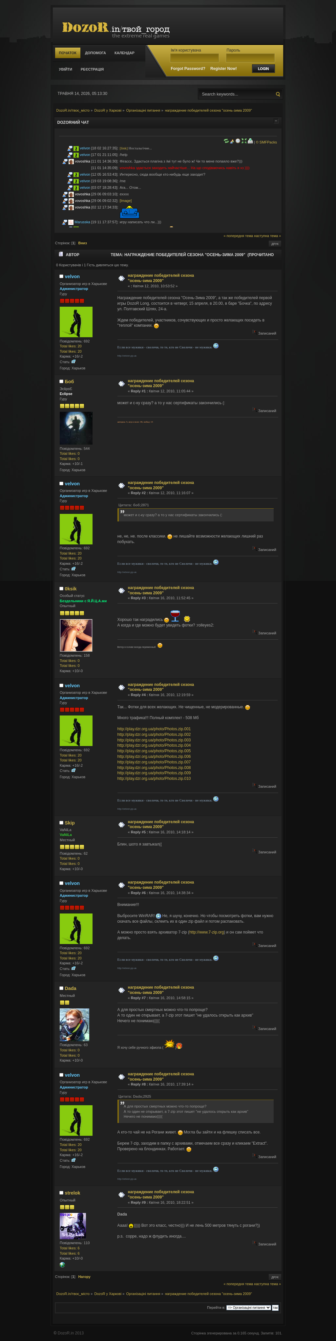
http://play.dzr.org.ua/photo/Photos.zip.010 (154, 778)
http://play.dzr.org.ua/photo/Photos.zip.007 (154, 762)
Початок (67, 53)
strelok (72, 1193)
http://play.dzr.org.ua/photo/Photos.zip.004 (154, 745)
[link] (124, 148)
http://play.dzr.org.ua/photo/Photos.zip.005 (154, 751)
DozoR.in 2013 (71, 1333)
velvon (85, 148)
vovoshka (82, 161)
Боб (69, 381)
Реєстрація (92, 69)
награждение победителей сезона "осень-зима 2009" (161, 278)
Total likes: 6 (70, 1248)
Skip (69, 822)
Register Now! (223, 68)
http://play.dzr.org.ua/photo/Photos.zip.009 (154, 773)
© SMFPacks (266, 142)
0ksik (70, 588)
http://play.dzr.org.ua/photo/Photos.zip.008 (154, 767)
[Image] (126, 201)
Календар (125, 53)
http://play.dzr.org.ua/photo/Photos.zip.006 (154, 756)
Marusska (82, 222)
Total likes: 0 (70, 453)
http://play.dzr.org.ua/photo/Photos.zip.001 (154, 729)
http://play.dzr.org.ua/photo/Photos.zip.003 (154, 740)
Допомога (95, 53)
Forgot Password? (188, 68)
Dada (70, 988)
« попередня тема (238, 236)
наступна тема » (267, 236)
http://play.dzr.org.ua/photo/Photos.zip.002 (154, 734)
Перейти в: (216, 1307)
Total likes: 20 (71, 346)
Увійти (65, 69)
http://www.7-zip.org (206, 932)
